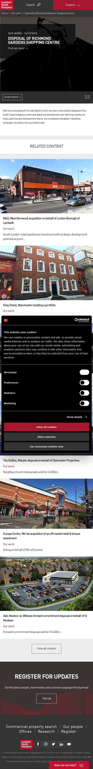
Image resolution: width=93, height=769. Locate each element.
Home (5, 13)
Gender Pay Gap (18, 757)
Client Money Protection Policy (68, 757)
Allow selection (46, 436)
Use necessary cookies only (46, 446)
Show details (74, 416)
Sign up (46, 698)
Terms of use (53, 752)
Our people (73, 727)
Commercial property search (31, 727)
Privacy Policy (40, 761)
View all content (46, 648)
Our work (16, 13)
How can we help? (65, 765)
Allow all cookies (46, 427)
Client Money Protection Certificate (41, 757)
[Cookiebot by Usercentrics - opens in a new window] (74, 320)
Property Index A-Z (26, 761)
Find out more (18, 48)
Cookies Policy (66, 752)
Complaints (78, 752)
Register (68, 732)
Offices (25, 732)
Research (46, 732)
